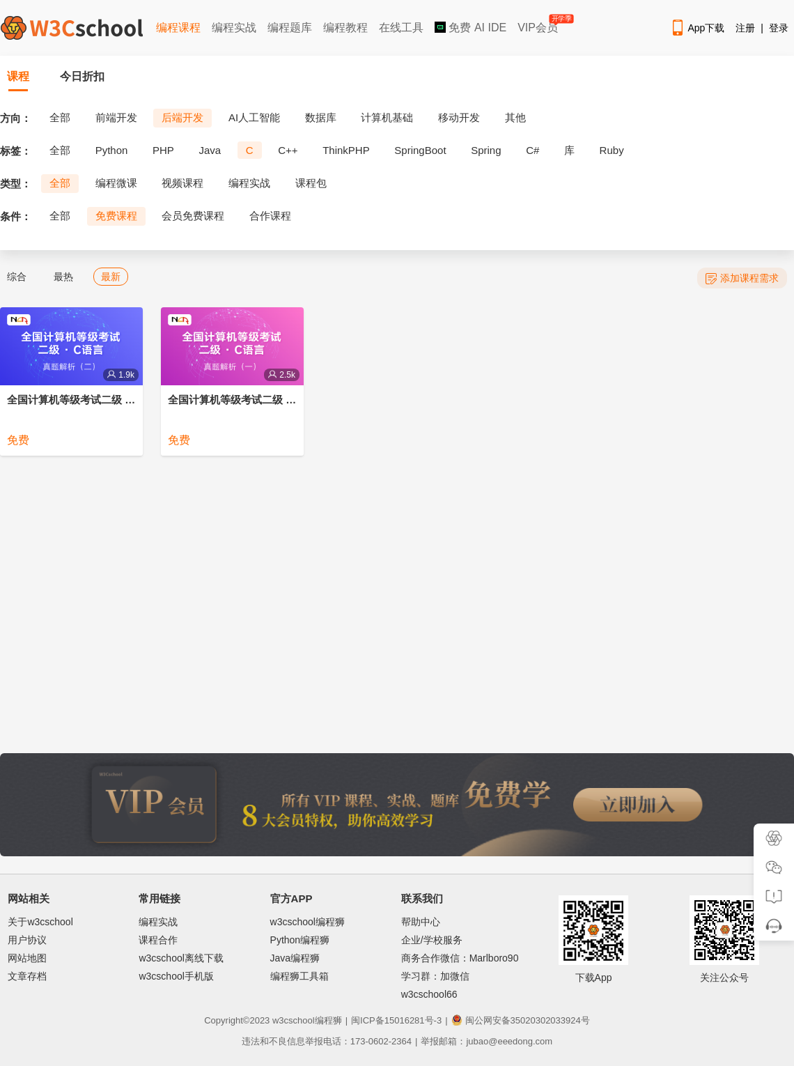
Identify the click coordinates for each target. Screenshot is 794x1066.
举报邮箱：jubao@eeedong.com (486, 1041)
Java (209, 150)
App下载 (697, 28)
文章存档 (27, 976)
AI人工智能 (254, 117)
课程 (18, 76)
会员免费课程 (193, 216)
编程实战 (234, 27)
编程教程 (345, 27)
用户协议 (27, 939)
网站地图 (27, 958)
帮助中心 (420, 921)
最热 (63, 276)
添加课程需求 (742, 278)
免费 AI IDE (470, 27)
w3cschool (293, 1020)
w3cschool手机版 (176, 976)
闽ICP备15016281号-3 (396, 1020)
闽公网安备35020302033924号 (520, 1020)
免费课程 (116, 216)
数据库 (320, 117)
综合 (16, 276)
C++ (287, 150)
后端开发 (182, 117)
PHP (163, 150)
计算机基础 (387, 117)
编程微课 (116, 183)
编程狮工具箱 (299, 976)
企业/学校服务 (431, 939)
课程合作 (158, 939)
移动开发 (459, 117)
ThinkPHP (346, 150)
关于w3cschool (40, 921)
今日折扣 (82, 76)
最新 (110, 276)
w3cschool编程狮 (307, 921)
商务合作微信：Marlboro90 (460, 958)
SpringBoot (420, 150)
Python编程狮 (300, 939)
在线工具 (401, 27)
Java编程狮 (295, 958)
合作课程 (270, 216)
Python (111, 150)
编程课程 (178, 27)
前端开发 (116, 117)
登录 (778, 27)
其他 (515, 117)
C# (532, 150)
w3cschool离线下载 (181, 958)
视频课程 (182, 183)
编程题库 (289, 27)
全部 (59, 117)
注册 (745, 27)
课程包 (311, 183)
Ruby (612, 150)
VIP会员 (538, 24)
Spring (486, 150)
